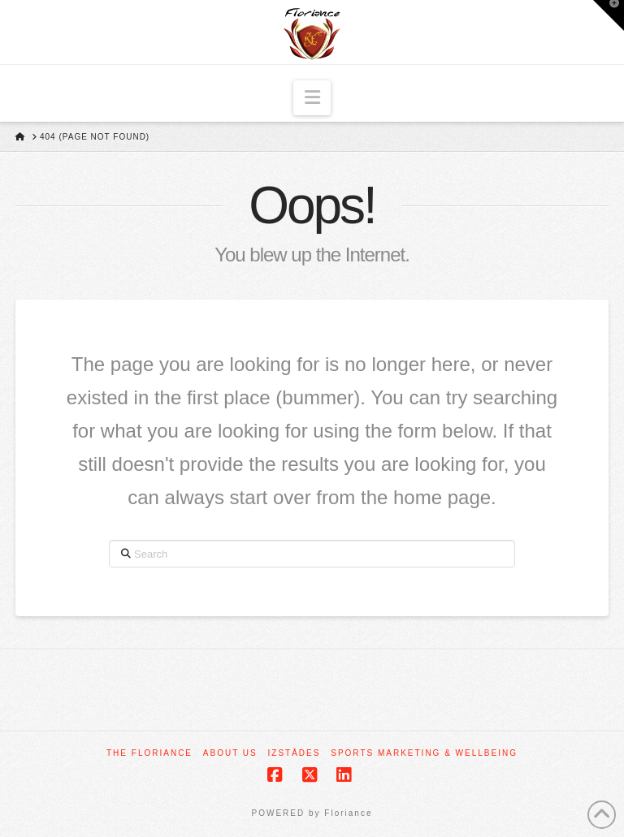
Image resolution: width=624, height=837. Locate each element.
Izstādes (294, 753)
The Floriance (149, 753)
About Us (230, 753)
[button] (312, 97)
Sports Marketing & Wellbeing (424, 753)
